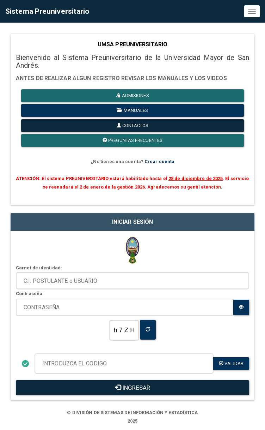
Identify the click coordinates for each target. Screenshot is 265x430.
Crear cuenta (159, 161)
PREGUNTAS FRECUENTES (132, 140)
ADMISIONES (132, 95)
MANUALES (132, 110)
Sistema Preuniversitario (47, 11)
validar (231, 363)
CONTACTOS (132, 125)
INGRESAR (132, 387)
